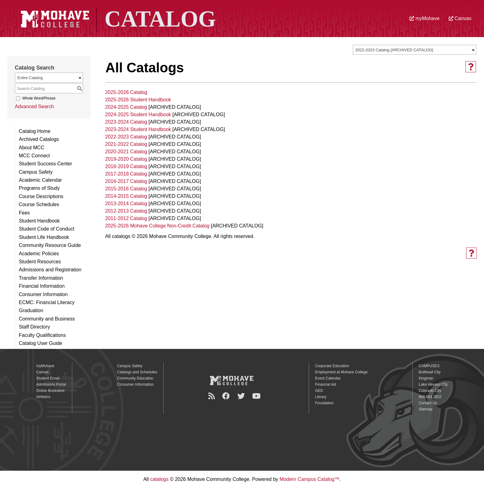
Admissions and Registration (50, 269)
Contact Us (428, 403)
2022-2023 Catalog (126, 136)
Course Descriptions (41, 196)
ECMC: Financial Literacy (47, 302)
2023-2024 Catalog (126, 122)
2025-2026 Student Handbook (138, 99)
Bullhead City (430, 372)
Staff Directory (34, 326)
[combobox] (414, 50)
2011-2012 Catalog (126, 218)
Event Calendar (328, 378)
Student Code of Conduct (46, 228)
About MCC (31, 147)
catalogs (159, 479)
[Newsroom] (212, 396)
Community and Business (47, 318)
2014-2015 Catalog (126, 196)
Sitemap (425, 409)
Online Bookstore (50, 390)
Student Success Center (45, 163)
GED (319, 390)
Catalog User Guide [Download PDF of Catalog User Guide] (40, 343)
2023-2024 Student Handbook (138, 129)
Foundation (324, 403)
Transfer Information (41, 278)
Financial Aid (325, 384)
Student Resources (40, 261)
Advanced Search (34, 106)
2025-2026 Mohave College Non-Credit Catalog (157, 225)
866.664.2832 (430, 397)
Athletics (43, 397)
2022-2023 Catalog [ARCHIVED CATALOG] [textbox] (394, 50)
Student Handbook (39, 220)
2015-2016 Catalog (126, 188)
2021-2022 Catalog (126, 144)
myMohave (425, 18)
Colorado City (430, 390)
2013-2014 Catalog (126, 203)
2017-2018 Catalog (126, 173)
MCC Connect (34, 155)
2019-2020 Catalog (126, 159)
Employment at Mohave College (341, 372)
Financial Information (42, 286)
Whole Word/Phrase (38, 98)
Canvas (460, 18)
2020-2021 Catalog (126, 151)
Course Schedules (39, 204)
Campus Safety (35, 172)
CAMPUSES (429, 366)
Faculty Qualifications (42, 335)
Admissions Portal (51, 384)
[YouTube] (257, 396)
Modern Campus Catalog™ (310, 479)
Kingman (426, 378)
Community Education (135, 378)
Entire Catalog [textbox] (30, 77)
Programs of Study (39, 188)
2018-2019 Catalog (126, 166)
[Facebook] (227, 396)
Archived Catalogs (39, 139)
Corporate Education (332, 366)
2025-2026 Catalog (126, 92)
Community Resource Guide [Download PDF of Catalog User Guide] (50, 245)
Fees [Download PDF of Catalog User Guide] (24, 212)
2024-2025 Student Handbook (138, 114)
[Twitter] (242, 396)
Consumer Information (43, 294)
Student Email (47, 378)
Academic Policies (39, 253)
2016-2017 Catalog (126, 181)
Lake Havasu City (433, 384)
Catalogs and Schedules (137, 372)
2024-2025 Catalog (126, 107)
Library (321, 397)
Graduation (31, 310)
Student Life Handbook (44, 237)
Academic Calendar (40, 180)
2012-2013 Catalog (126, 211)
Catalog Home (34, 131)
